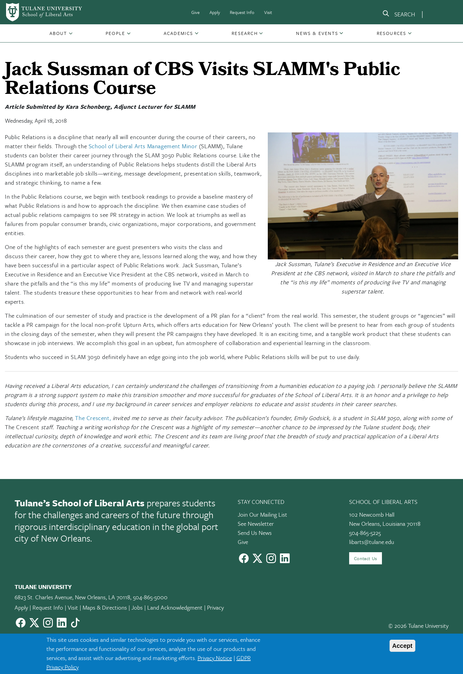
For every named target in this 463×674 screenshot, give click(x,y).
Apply (214, 12)
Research (245, 33)
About (58, 33)
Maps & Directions (105, 607)
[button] (59, 33)
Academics (178, 33)
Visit (268, 12)
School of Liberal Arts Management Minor (143, 146)
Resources (392, 33)
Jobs (137, 607)
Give (195, 12)
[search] (398, 14)
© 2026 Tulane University (418, 625)
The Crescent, (93, 418)
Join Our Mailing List (262, 514)
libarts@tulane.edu (371, 542)
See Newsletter (256, 523)
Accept (402, 645)
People (115, 33)
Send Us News (255, 533)
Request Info (242, 12)
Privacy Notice (215, 658)
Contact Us (365, 558)
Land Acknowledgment (175, 607)
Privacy (215, 607)
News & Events (317, 33)
